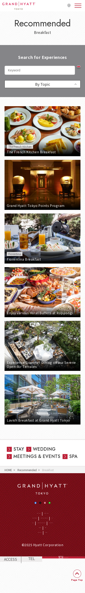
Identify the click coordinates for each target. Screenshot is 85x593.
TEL (31, 588)
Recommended (27, 470)
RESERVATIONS (67, 587)
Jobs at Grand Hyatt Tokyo (55, 529)
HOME (8, 470)
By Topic (42, 84)
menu (78, 5)
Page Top (77, 580)
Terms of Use (35, 558)
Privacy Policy (68, 544)
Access (51, 551)
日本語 (66, 7)
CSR (43, 537)
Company (36, 551)
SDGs (10, 544)
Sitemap (52, 558)
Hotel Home (31, 522)
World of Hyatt (52, 522)
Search (71, 70)
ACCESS (10, 587)
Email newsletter (23, 529)
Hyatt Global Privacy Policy (36, 544)
